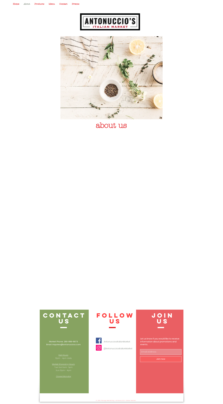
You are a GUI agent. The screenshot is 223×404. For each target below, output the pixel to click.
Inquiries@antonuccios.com (66, 344)
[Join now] (161, 359)
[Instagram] (99, 348)
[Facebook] (99, 340)
